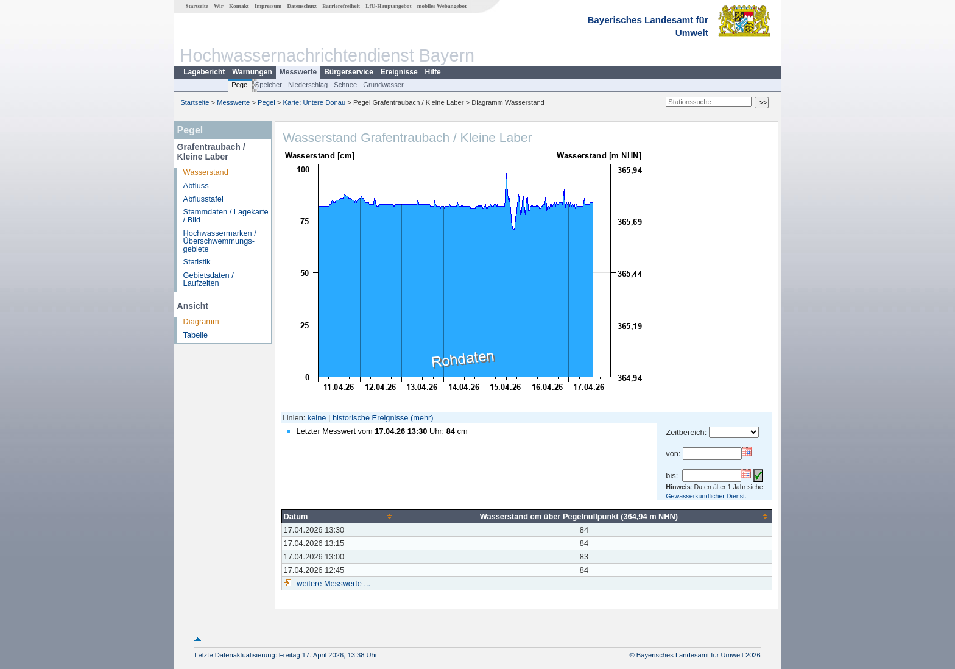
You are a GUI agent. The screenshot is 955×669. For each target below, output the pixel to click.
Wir (219, 6)
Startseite (197, 6)
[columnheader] (338, 516)
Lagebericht (204, 72)
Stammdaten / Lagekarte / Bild (226, 215)
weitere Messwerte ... (332, 583)
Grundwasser (383, 84)
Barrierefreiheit (341, 6)
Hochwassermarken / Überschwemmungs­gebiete (219, 240)
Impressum (268, 6)
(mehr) (422, 417)
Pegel (240, 84)
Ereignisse (399, 72)
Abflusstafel (203, 199)
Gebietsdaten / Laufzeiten (208, 279)
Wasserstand (205, 172)
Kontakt (239, 6)
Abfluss (196, 185)
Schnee (345, 84)
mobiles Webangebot (442, 6)
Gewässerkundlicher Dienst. (706, 496)
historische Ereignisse (370, 417)
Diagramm (201, 321)
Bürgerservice (348, 72)
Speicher (268, 84)
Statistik (197, 261)
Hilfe (433, 72)
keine (317, 417)
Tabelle (195, 334)
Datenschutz (302, 6)
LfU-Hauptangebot (388, 6)
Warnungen (252, 72)
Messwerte (298, 72)
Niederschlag (308, 84)
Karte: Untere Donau (314, 102)
